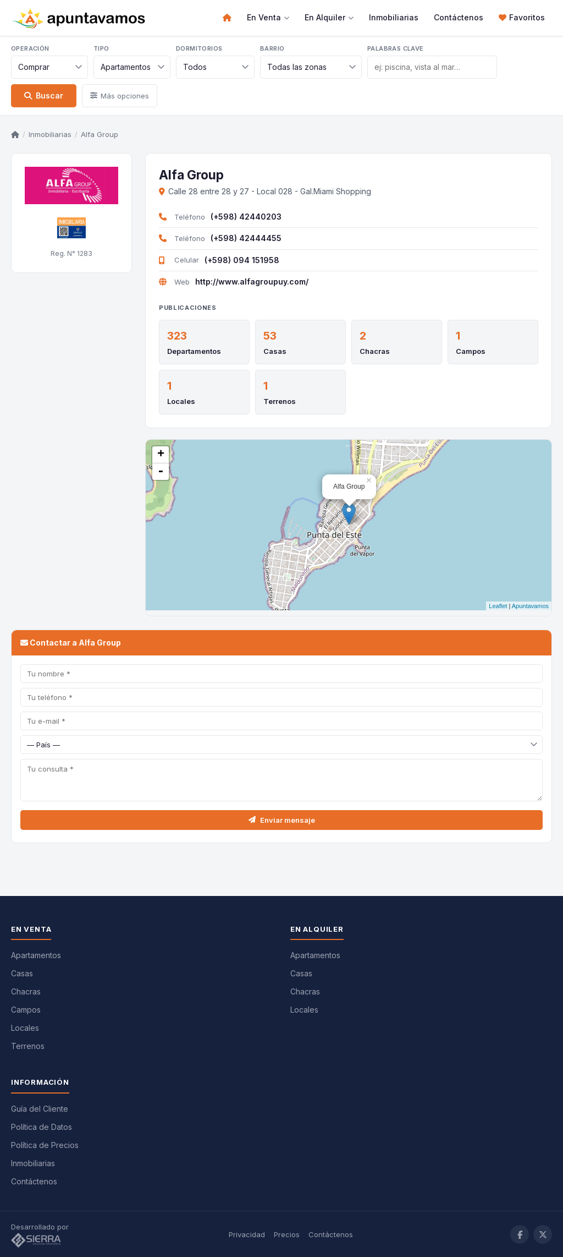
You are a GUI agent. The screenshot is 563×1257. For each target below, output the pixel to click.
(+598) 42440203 (246, 216)
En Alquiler (329, 17)
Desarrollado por (41, 1234)
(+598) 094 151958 (242, 260)
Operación (30, 48)
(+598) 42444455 (246, 238)
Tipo (101, 48)
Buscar (43, 95)
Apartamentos (36, 954)
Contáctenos (458, 17)
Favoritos (522, 17)
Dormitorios (199, 48)
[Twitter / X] (542, 1234)
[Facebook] (519, 1234)
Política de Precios (45, 1144)
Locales (181, 401)
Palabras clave (395, 48)
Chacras (375, 351)
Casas (274, 351)
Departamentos (194, 351)
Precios (287, 1233)
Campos (470, 351)
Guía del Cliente (39, 1108)
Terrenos (279, 401)
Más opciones (119, 95)
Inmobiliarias (393, 17)
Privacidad (247, 1233)
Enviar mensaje (282, 819)
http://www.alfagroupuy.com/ (251, 281)
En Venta (268, 17)
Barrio (272, 48)
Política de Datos (41, 1126)
